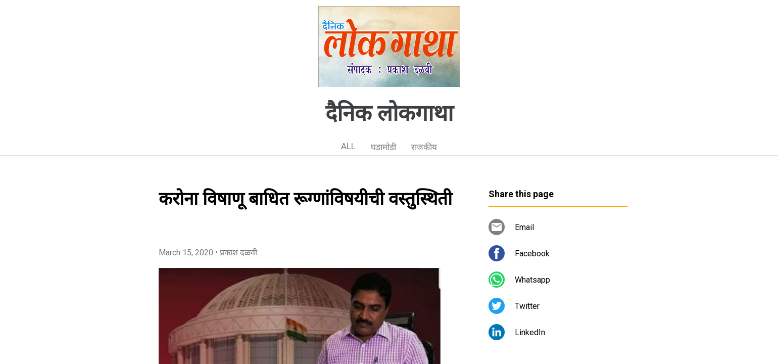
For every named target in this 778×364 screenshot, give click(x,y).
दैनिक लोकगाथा (389, 113)
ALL (348, 146)
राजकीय (424, 147)
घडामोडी (383, 147)
